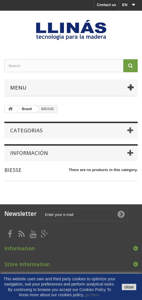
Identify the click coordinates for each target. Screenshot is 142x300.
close (129, 287)
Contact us (106, 5)
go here (92, 294)
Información (29, 152)
